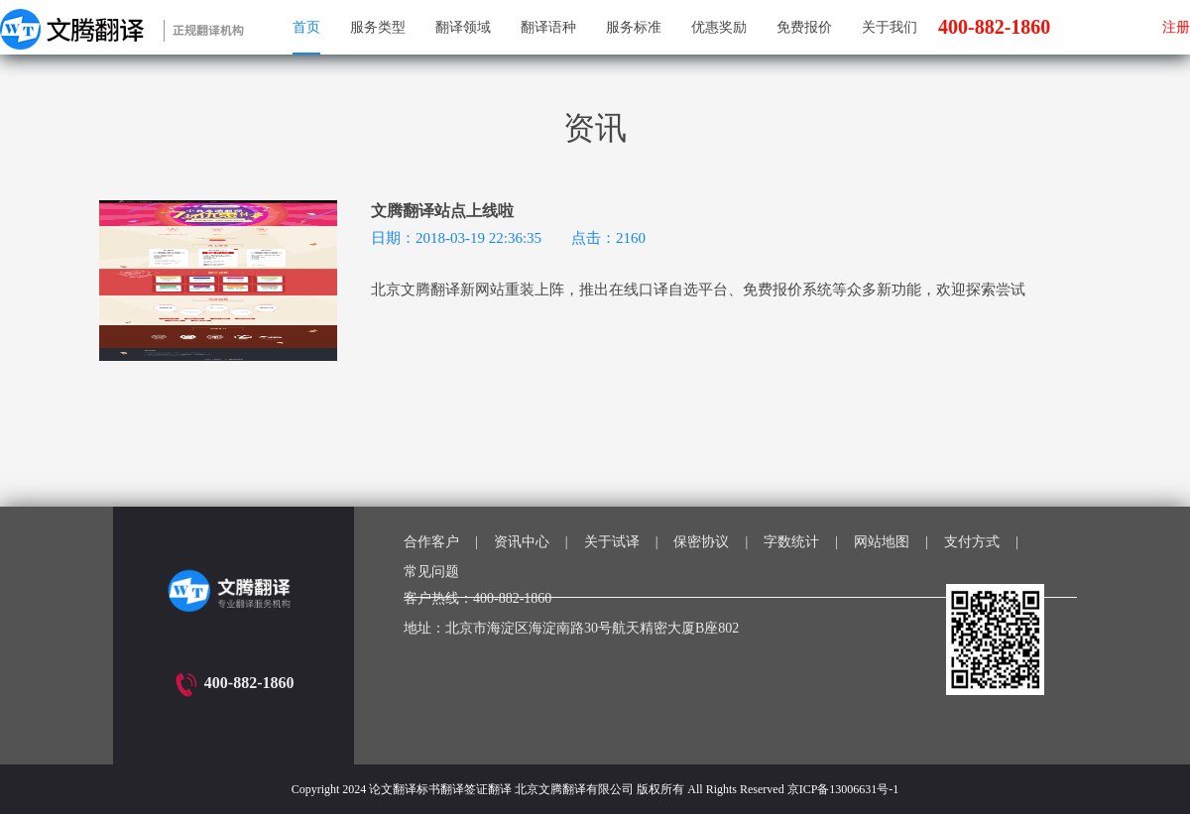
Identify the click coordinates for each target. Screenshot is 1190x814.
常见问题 (431, 571)
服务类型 (378, 27)
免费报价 (804, 27)
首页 (306, 27)
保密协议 (701, 541)
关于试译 (612, 541)
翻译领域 (463, 27)
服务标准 (633, 27)
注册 (1176, 27)
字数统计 (791, 541)
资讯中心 (521, 541)
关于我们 (889, 27)
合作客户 (431, 541)
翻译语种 (548, 27)
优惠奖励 (719, 27)
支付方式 (972, 541)
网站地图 (881, 541)
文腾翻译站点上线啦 (442, 210)
